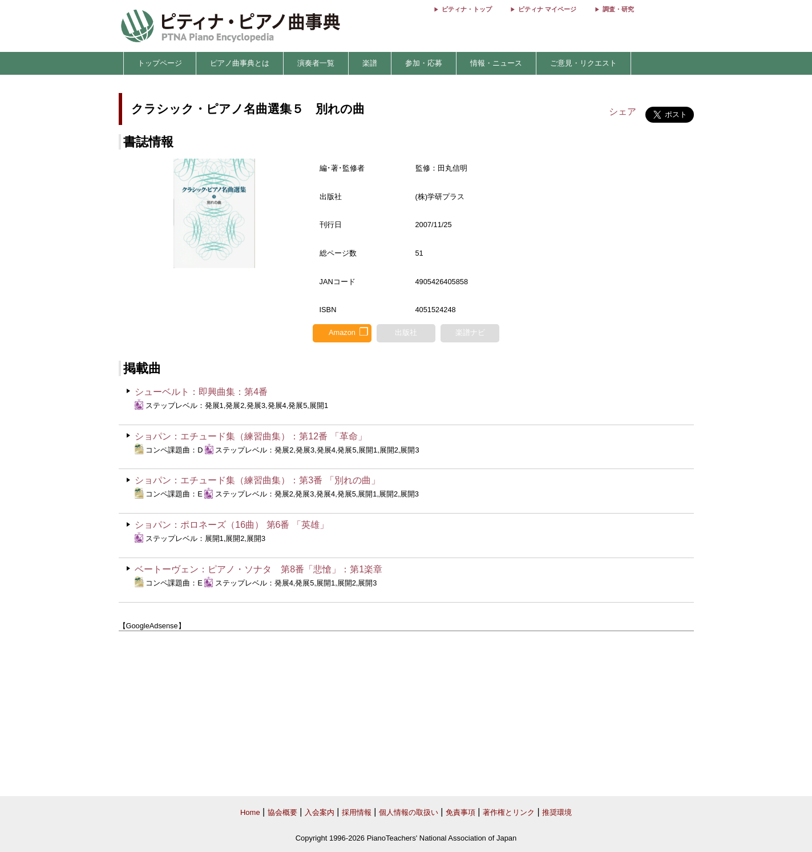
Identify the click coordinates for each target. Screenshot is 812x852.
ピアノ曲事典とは (239, 63)
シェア (622, 111)
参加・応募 (423, 63)
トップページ (160, 63)
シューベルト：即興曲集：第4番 (201, 392)
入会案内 (319, 812)
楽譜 (369, 63)
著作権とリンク (509, 812)
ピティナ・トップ (467, 9)
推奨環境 (557, 812)
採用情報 (356, 812)
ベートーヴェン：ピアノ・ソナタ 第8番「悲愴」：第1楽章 (258, 569)
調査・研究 (618, 9)
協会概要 (282, 812)
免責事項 (460, 812)
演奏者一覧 (315, 63)
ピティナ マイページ (547, 9)
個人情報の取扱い (408, 812)
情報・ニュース (496, 63)
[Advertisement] (406, 714)
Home (250, 812)
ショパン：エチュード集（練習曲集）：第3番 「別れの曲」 (257, 480)
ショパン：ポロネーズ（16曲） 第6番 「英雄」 (232, 525)
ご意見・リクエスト (583, 63)
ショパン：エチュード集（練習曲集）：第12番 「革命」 (250, 436)
